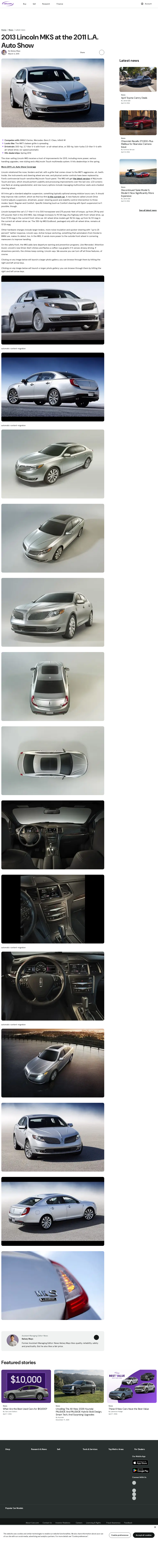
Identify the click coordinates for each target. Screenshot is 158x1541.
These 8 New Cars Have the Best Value (129, 1409)
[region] (79, 1532)
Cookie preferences (120, 1535)
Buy (24, 4)
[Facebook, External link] (134, 1487)
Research (46, 4)
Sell (34, 4)
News (11, 30)
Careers (79, 1523)
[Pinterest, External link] (134, 1498)
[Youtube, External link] (134, 1490)
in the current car (56, 196)
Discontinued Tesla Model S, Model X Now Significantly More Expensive (137, 193)
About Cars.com (32, 1523)
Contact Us (47, 1523)
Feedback (128, 1523)
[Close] (155, 1527)
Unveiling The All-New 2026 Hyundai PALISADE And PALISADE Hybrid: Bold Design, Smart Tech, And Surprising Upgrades (79, 1412)
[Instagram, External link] (134, 1494)
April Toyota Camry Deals (134, 98)
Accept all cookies (144, 1535)
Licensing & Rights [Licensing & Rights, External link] (94, 1523)
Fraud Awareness (113, 1523)
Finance (60, 4)
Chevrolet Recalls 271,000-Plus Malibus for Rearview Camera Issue (137, 144)
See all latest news (148, 210)
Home (3, 30)
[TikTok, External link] (134, 1483)
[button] (88, 52)
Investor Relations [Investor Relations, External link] (63, 1523)
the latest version (81, 178)
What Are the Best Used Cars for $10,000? (25, 1409)
